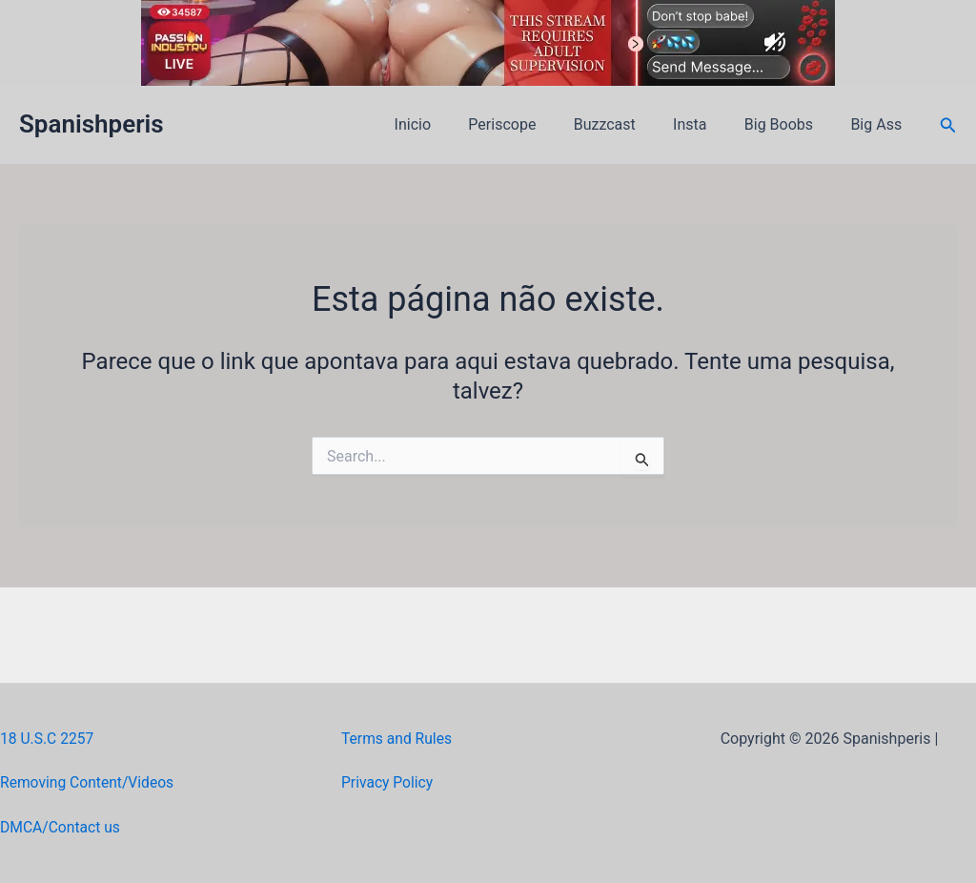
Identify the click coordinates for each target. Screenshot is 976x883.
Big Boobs (789, 124)
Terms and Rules (398, 738)
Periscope (533, 124)
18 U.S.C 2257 (48, 738)
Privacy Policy (388, 782)
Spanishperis (91, 124)
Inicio (451, 124)
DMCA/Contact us (61, 827)
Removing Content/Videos (89, 782)
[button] (948, 125)
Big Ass (879, 124)
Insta (706, 124)
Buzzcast (629, 124)
